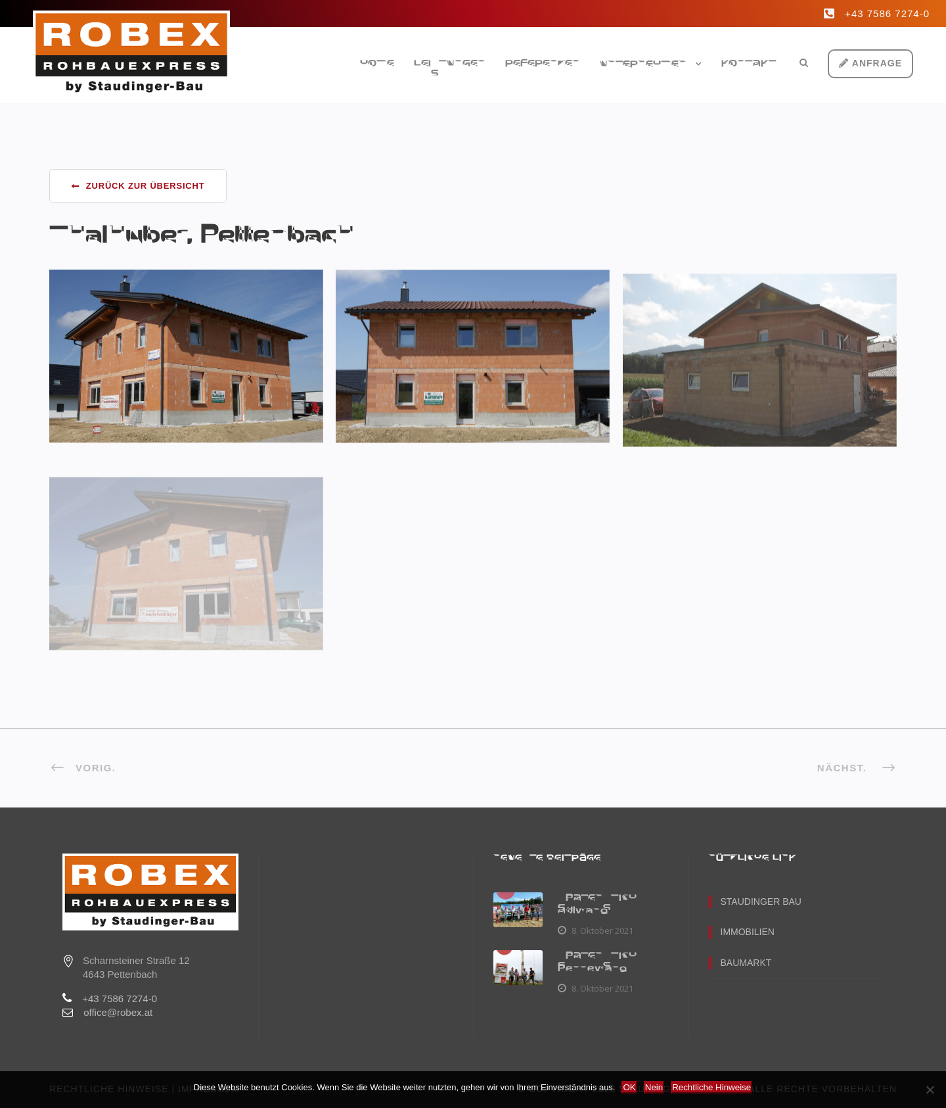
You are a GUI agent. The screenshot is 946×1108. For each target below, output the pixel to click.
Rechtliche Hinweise (711, 1087)
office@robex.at (117, 1012)
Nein (654, 1087)
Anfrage (870, 63)
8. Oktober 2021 (602, 931)
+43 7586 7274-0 (887, 13)
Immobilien (748, 932)
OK (629, 1087)
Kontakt (749, 64)
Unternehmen (643, 64)
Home (377, 64)
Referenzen (542, 64)
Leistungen (449, 64)
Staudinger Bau (761, 901)
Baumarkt (746, 962)
